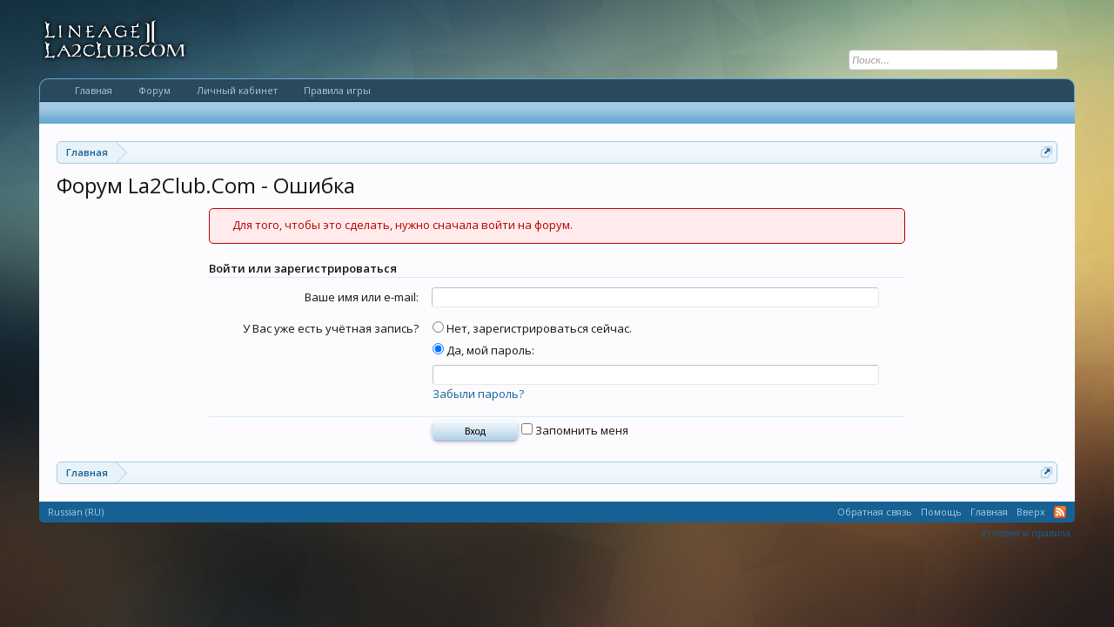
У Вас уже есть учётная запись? (331, 328)
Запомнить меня (574, 430)
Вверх (1031, 511)
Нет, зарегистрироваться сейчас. (532, 328)
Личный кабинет (237, 90)
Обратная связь (874, 511)
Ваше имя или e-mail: (362, 297)
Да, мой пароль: (483, 350)
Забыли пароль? (478, 393)
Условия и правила (1025, 532)
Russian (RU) (76, 511)
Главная (93, 90)
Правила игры (337, 90)
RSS (1060, 512)
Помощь (941, 511)
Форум (154, 90)
